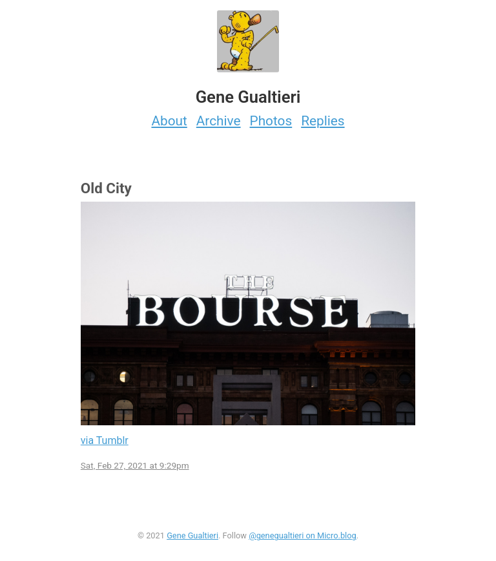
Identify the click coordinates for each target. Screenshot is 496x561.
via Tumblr (105, 440)
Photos (271, 121)
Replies (322, 121)
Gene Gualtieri (192, 535)
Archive (218, 121)
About (169, 121)
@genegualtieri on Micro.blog (302, 535)
